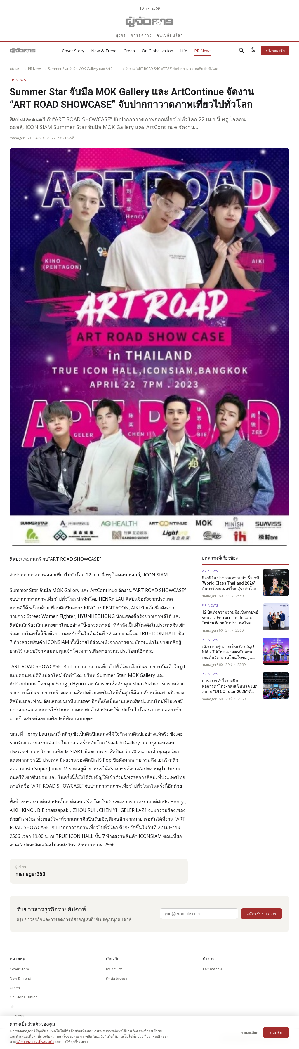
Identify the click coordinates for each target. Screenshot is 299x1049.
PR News (202, 50)
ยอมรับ (276, 1032)
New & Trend (104, 50)
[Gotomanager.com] (149, 21)
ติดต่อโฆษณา (116, 978)
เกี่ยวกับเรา (114, 969)
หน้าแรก (16, 68)
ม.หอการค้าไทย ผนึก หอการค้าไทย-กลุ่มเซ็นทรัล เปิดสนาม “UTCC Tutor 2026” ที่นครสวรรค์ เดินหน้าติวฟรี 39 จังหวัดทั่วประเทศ (230, 686)
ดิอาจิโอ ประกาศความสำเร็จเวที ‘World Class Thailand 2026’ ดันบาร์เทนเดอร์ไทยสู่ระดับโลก (230, 583)
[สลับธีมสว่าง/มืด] (253, 50)
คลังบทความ (212, 969)
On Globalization (157, 50)
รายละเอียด (249, 1032)
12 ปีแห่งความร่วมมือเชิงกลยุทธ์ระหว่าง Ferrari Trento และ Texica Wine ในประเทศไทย (230, 617)
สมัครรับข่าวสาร (261, 913)
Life (183, 50)
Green (129, 50)
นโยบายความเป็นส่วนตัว (35, 1041)
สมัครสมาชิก (275, 50)
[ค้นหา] (241, 50)
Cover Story (73, 50)
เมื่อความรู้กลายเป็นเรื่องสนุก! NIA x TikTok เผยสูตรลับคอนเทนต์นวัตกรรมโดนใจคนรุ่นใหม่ (228, 652)
